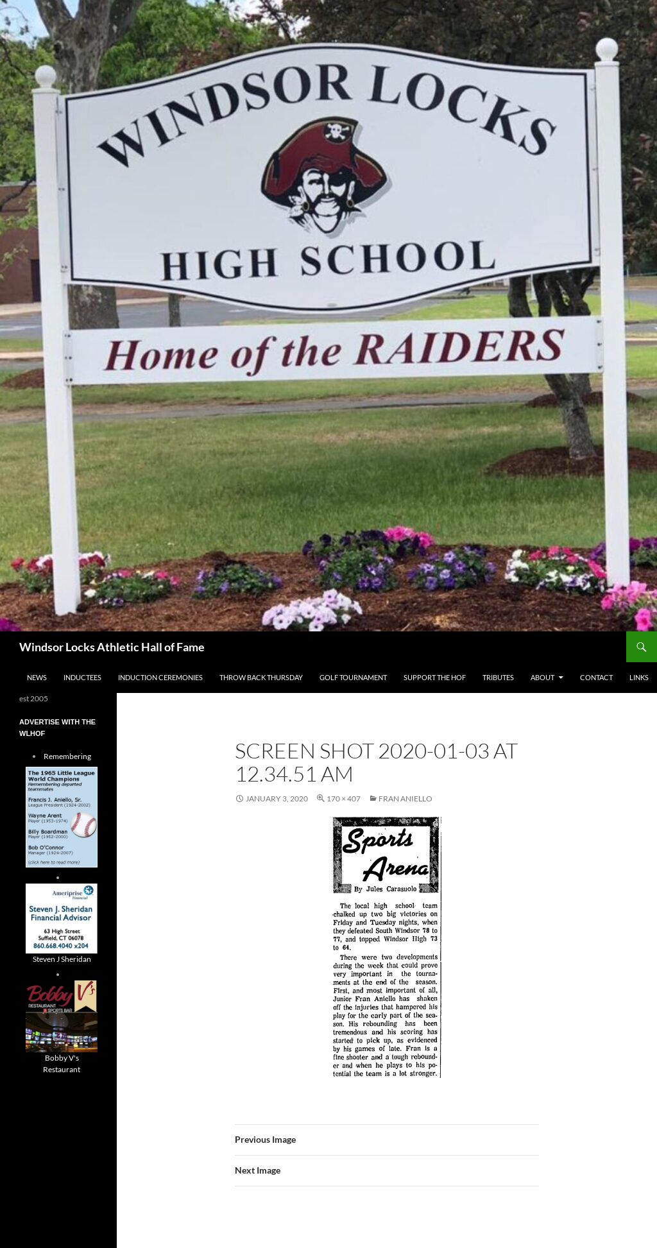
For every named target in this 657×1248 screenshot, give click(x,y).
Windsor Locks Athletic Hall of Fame (112, 647)
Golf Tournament (353, 677)
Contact (596, 677)
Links (639, 677)
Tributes (498, 677)
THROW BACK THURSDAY (261, 677)
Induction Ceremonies (160, 677)
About (542, 677)
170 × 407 (344, 798)
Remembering (67, 756)
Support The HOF (435, 677)
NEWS (37, 677)
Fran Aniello (405, 798)
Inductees (82, 677)
